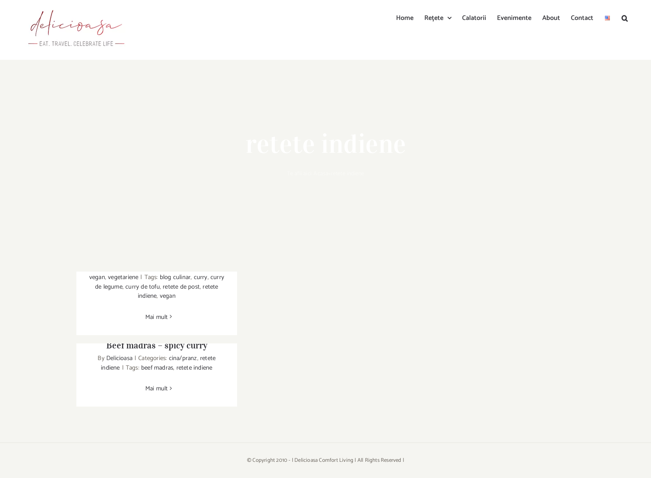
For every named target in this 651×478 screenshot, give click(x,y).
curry (201, 277)
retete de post (181, 287)
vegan (97, 277)
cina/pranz (183, 358)
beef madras (157, 368)
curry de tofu (142, 287)
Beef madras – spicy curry (156, 345)
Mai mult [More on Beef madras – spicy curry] (156, 388)
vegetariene (123, 277)
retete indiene (194, 368)
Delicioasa (119, 358)
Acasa (320, 174)
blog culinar (175, 277)
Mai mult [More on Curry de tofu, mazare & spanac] (156, 317)
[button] (625, 17)
